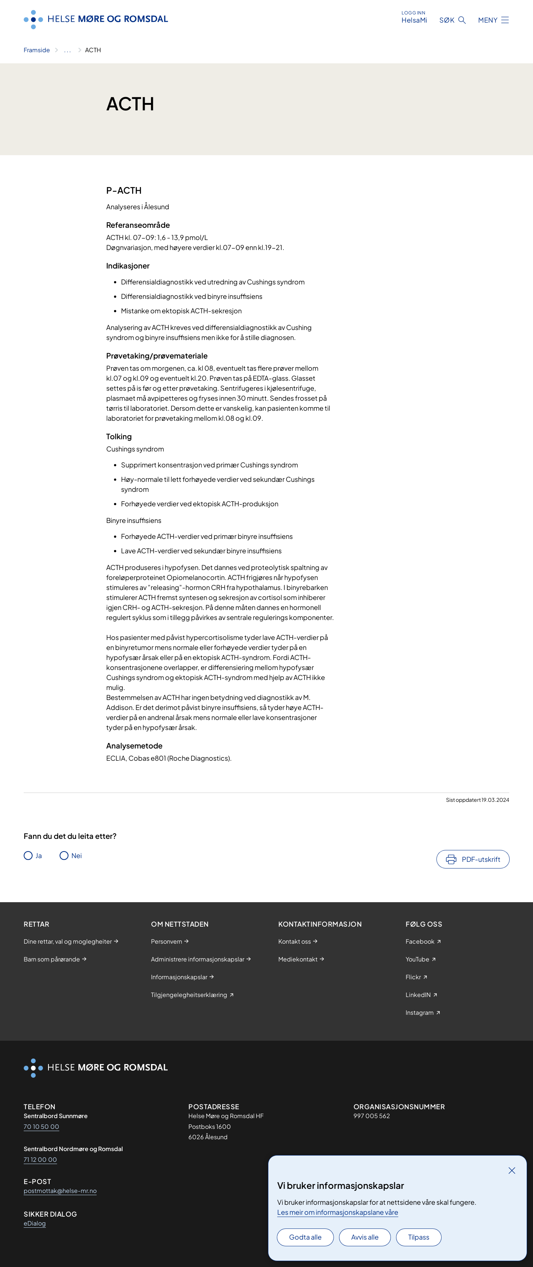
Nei (76, 855)
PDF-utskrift (481, 859)
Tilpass (418, 1237)
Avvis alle (365, 1237)
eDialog (35, 1223)
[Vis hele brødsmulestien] (67, 50)
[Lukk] (512, 1170)
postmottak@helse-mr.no (60, 1190)
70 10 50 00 (41, 1126)
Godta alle (305, 1237)
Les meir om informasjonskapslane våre (337, 1212)
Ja (39, 855)
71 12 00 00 (40, 1159)
